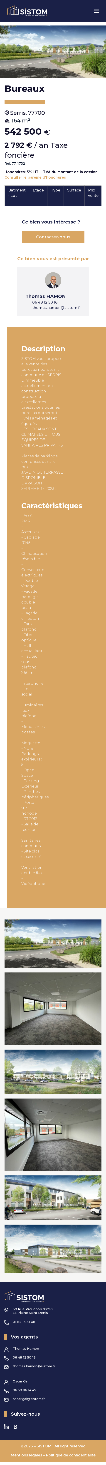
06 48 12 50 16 (24, 1361)
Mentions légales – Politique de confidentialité (53, 1458)
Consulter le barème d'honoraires (35, 180)
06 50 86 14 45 (24, 1393)
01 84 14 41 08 (24, 1325)
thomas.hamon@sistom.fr (34, 1370)
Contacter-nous (53, 240)
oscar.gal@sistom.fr (29, 1402)
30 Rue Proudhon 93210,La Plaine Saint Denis (33, 1314)
